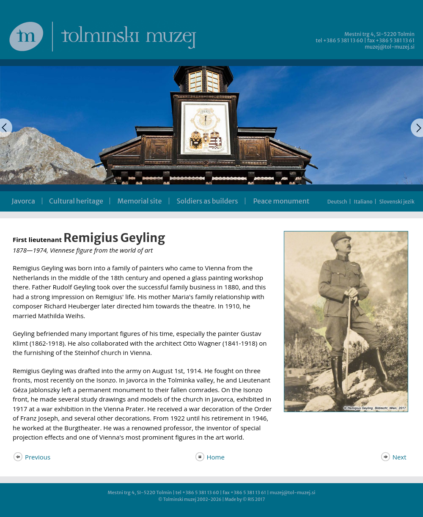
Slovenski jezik (397, 201)
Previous (31, 457)
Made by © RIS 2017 (245, 499)
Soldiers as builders (207, 201)
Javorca (23, 201)
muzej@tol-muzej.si (390, 47)
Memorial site (140, 201)
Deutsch (337, 201)
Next (393, 457)
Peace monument (281, 201)
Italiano (363, 201)
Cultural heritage (76, 201)
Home (210, 457)
